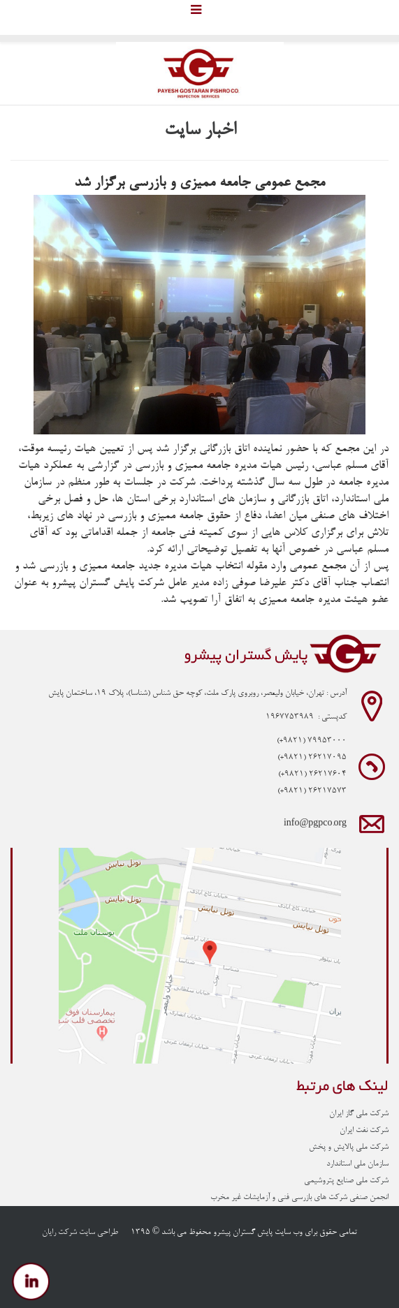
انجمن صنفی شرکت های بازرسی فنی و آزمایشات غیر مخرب (299, 1198)
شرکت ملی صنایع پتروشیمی (346, 1181)
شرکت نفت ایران (364, 1131)
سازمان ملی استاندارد (357, 1164)
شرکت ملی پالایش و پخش (349, 1147)
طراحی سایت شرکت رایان (80, 1232)
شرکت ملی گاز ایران (359, 1114)
